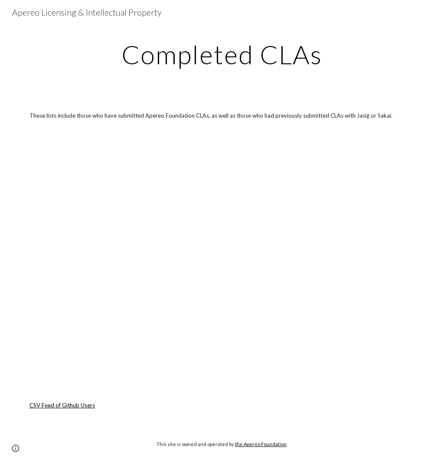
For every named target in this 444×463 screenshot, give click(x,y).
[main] (222, 54)
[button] (16, 448)
